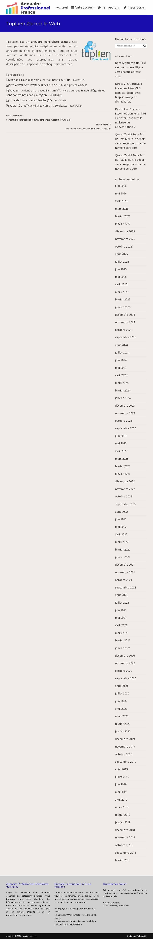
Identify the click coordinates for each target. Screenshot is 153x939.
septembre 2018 (125, 852)
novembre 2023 (125, 413)
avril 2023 (121, 451)
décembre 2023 (125, 405)
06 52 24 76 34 (113, 902)
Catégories (82, 7)
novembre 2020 (125, 663)
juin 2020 (121, 701)
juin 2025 (121, 269)
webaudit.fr (138, 890)
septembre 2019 (125, 761)
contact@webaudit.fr (119, 905)
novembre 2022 (125, 489)
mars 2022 (121, 542)
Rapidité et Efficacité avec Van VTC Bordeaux (38, 105)
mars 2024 (121, 383)
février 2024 (122, 390)
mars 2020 (121, 716)
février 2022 (122, 549)
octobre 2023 (123, 420)
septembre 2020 (125, 678)
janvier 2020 (122, 731)
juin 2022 (121, 519)
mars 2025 (121, 292)
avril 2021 (121, 625)
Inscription (134, 7)
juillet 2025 (122, 261)
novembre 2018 (125, 837)
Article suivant (88, 126)
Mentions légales (30, 936)
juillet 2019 (122, 777)
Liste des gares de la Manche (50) (30, 100)
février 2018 (122, 860)
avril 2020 (121, 708)
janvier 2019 (122, 822)
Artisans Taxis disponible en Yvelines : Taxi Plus (39, 80)
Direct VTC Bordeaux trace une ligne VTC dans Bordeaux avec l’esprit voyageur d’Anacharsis (128, 92)
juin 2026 (121, 186)
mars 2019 (121, 807)
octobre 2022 (123, 496)
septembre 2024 (125, 337)
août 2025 (121, 254)
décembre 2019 (125, 739)
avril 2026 (121, 201)
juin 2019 (121, 784)
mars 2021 (121, 633)
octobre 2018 (123, 845)
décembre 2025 (125, 231)
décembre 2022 (125, 481)
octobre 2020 (123, 670)
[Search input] (129, 46)
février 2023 (122, 466)
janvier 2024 (122, 398)
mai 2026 (121, 193)
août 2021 (121, 595)
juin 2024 (121, 360)
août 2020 (121, 686)
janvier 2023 (122, 473)
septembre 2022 (125, 504)
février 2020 (122, 724)
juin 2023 (121, 436)
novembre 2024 (125, 322)
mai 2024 (121, 368)
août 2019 (121, 769)
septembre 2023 (125, 428)
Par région (108, 7)
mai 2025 (121, 276)
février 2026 (122, 216)
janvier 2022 (122, 557)
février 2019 (122, 814)
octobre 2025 (123, 246)
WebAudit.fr (141, 936)
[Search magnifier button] (145, 46)
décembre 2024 (125, 314)
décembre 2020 (125, 655)
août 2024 (121, 345)
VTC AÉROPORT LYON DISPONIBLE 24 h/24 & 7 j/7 (40, 85)
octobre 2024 (123, 330)
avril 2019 (121, 799)
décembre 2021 (125, 564)
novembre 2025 (125, 239)
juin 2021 (121, 610)
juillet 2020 (122, 693)
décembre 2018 (125, 830)
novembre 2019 (125, 746)
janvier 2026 (122, 224)
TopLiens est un (38, 41)
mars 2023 (121, 458)
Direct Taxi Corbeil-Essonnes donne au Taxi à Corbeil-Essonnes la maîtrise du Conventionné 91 (130, 118)
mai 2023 (121, 443)
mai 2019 (121, 792)
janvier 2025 (122, 307)
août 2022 (121, 511)
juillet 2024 (122, 352)
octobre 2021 (123, 580)
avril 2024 (121, 375)
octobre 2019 (123, 754)
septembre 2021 (125, 587)
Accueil (62, 7)
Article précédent (38, 117)
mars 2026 (121, 208)
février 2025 (122, 299)
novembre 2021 (125, 572)
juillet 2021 (122, 602)
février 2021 (122, 640)
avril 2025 (121, 284)
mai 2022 (121, 527)
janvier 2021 (122, 648)
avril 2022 (121, 534)
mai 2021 (121, 617)
